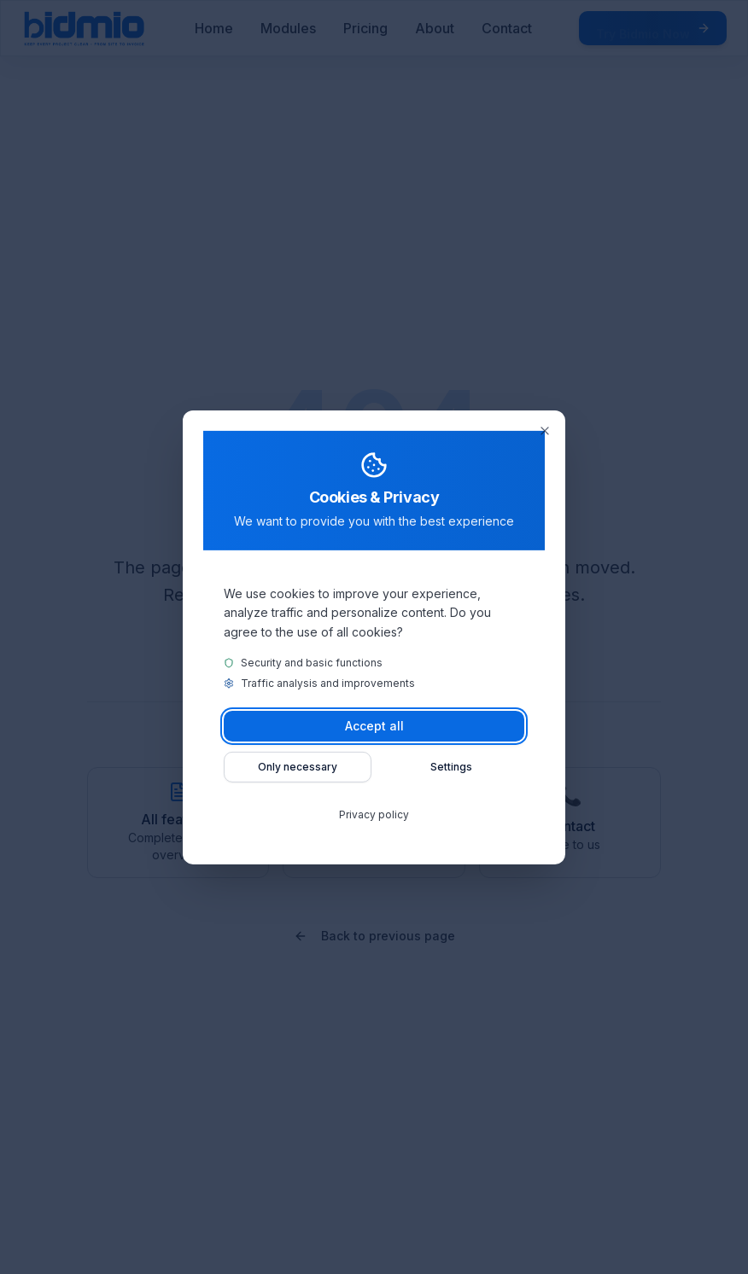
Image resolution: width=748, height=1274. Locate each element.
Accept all (374, 725)
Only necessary (297, 766)
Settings (451, 766)
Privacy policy (374, 814)
